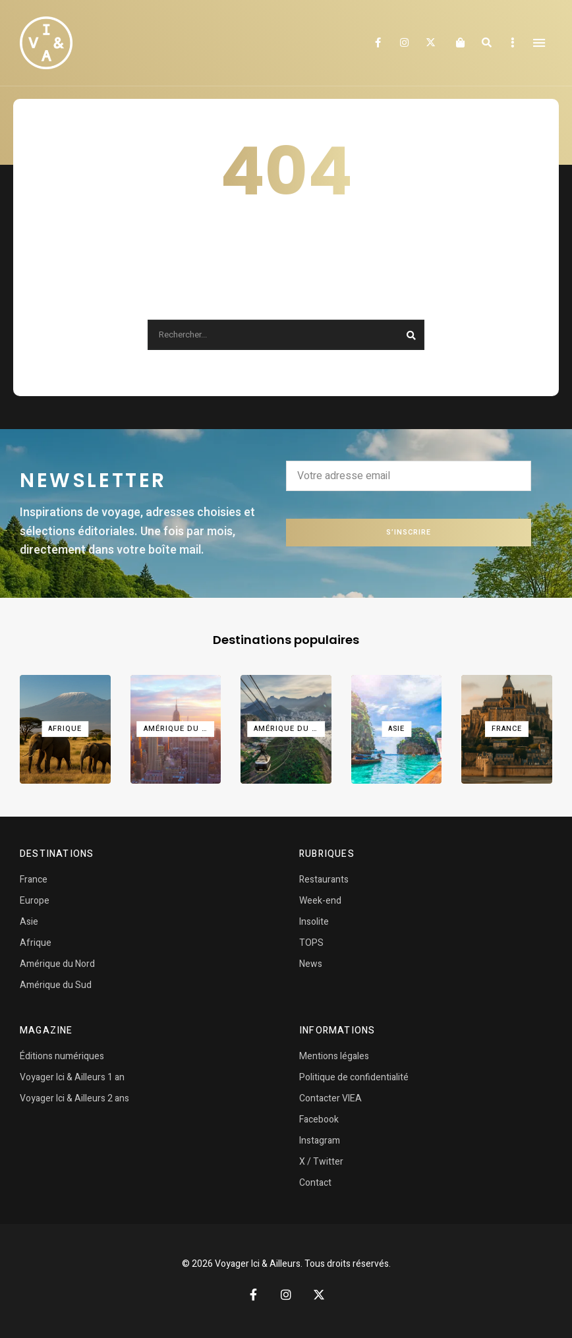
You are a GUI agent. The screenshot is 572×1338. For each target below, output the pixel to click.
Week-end (320, 901)
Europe (34, 901)
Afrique (35, 943)
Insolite (314, 922)
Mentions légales (334, 1056)
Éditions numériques (62, 1056)
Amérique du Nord (57, 964)
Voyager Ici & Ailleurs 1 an (72, 1077)
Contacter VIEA (330, 1098)
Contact (315, 1183)
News (310, 964)
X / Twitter (321, 1162)
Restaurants (324, 880)
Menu (539, 43)
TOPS (311, 943)
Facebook (377, 43)
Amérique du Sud (56, 985)
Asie (29, 922)
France (33, 880)
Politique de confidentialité (354, 1077)
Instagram (404, 43)
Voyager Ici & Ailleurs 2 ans (74, 1098)
